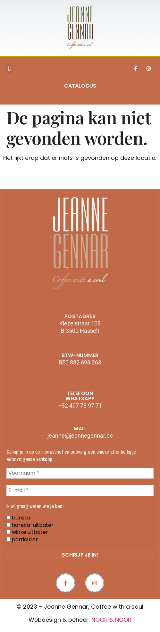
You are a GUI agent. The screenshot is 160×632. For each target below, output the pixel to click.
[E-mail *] (80, 490)
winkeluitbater (27, 532)
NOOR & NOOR (111, 620)
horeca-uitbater (30, 525)
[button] (9, 68)
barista (18, 517)
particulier (22, 539)
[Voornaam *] (80, 473)
